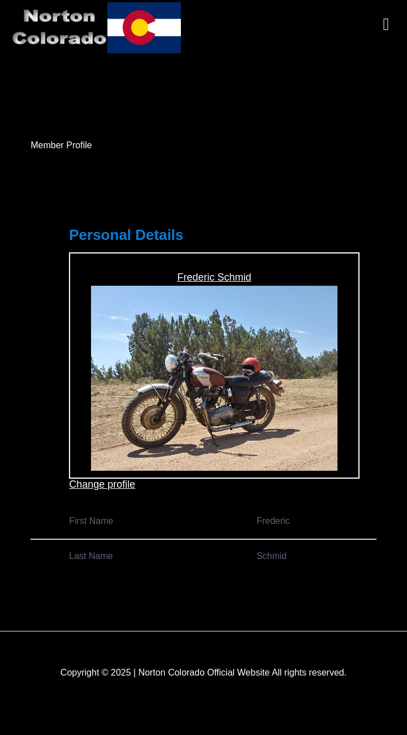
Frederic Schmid (214, 277)
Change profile (102, 484)
